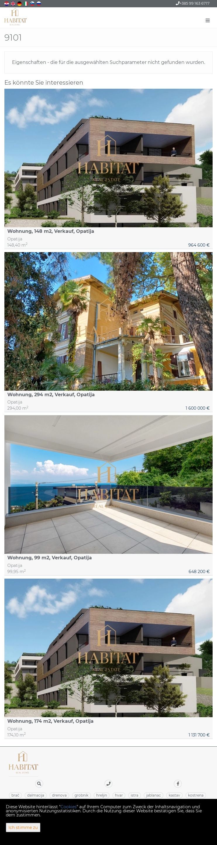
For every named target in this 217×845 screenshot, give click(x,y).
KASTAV (174, 795)
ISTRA (134, 795)
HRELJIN (101, 795)
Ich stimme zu (23, 827)
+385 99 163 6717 (193, 3)
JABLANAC (153, 795)
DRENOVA (59, 795)
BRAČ (15, 795)
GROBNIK (81, 795)
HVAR (119, 795)
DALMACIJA (35, 795)
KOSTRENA (196, 795)
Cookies (69, 806)
